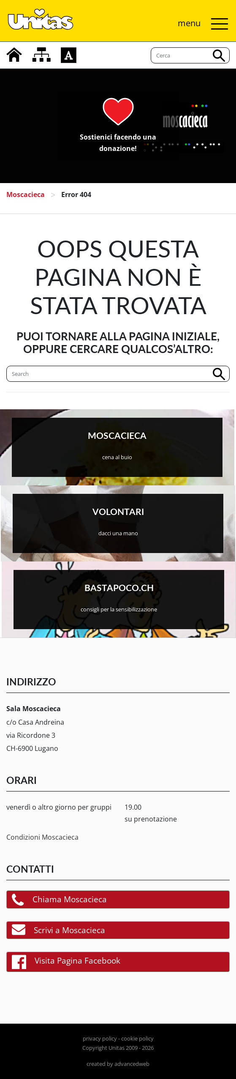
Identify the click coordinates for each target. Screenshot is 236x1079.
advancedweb (131, 1064)
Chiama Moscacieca (59, 899)
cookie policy (137, 1038)
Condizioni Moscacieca (42, 837)
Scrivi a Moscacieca (58, 930)
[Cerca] (118, 374)
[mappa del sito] (41, 54)
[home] (14, 54)
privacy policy (100, 1038)
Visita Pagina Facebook (66, 962)
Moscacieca (25, 194)
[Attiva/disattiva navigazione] (200, 24)
